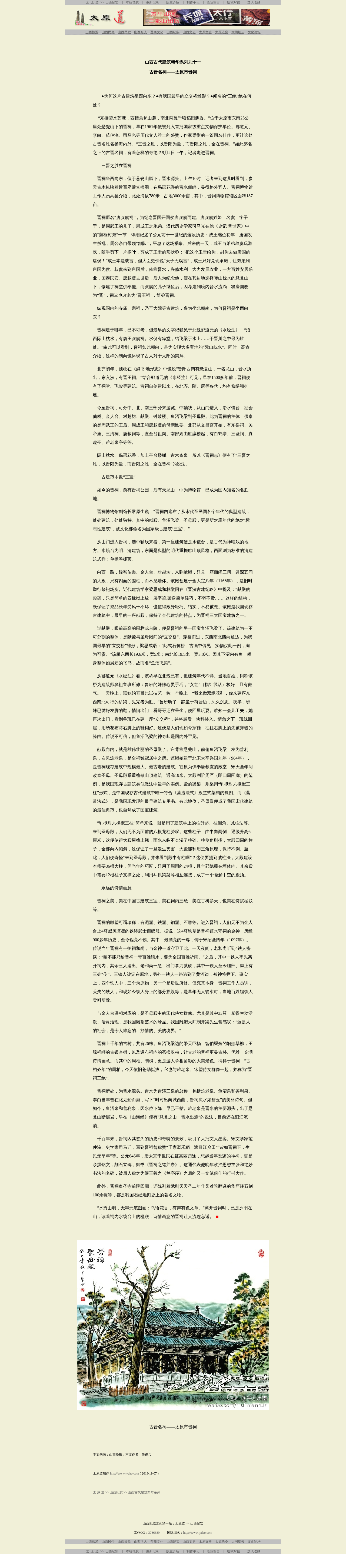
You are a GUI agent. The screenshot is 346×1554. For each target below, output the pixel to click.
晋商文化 (156, 32)
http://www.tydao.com (124, 1473)
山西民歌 (124, 32)
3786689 (154, 1533)
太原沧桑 (221, 32)
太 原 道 (92, 2)
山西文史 (189, 32)
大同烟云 (237, 32)
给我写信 (233, 2)
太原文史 (205, 32)
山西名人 (140, 32)
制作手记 (193, 2)
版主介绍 (172, 2)
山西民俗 (108, 32)
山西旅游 (91, 32)
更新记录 (152, 2)
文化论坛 (254, 32)
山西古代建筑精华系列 (144, 1492)
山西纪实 (111, 2)
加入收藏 (253, 2)
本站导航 (132, 2)
